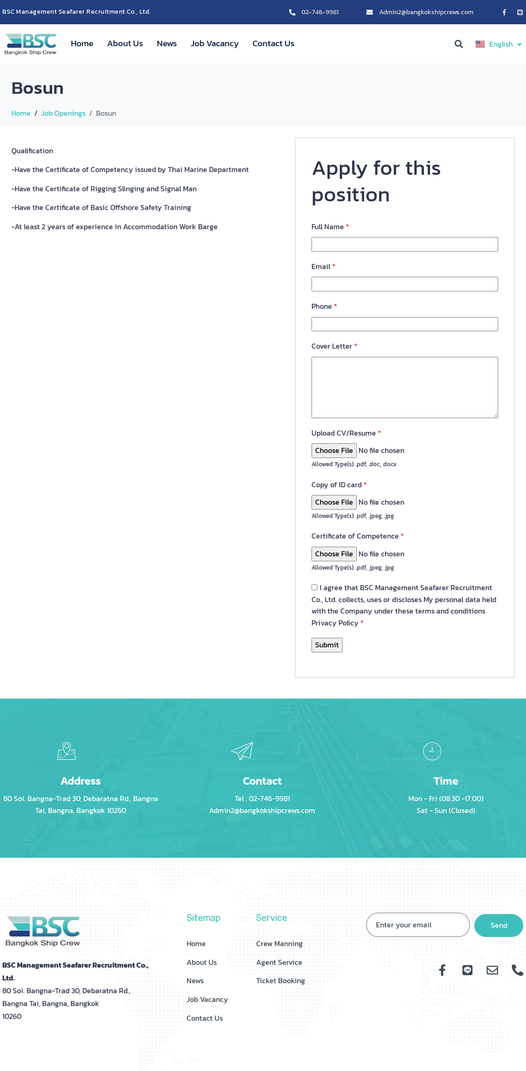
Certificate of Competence (357, 535)
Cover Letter (334, 345)
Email (323, 266)
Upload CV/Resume (346, 432)
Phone (324, 306)
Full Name (330, 226)
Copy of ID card (339, 484)
